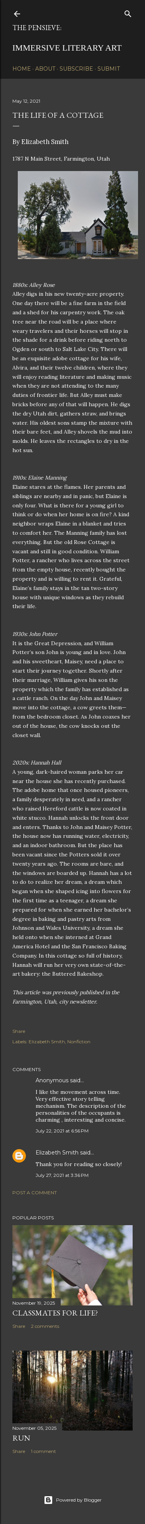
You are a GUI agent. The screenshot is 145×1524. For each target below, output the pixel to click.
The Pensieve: (36, 27)
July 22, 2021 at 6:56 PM (62, 1131)
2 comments (45, 1326)
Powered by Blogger (73, 1500)
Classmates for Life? (55, 1313)
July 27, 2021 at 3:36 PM (62, 1175)
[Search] (128, 12)
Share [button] (18, 1031)
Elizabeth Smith (47, 1041)
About (45, 68)
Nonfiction (78, 1041)
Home (21, 68)
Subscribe (76, 68)
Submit (108, 68)
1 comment (43, 1451)
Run (21, 1438)
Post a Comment (34, 1192)
